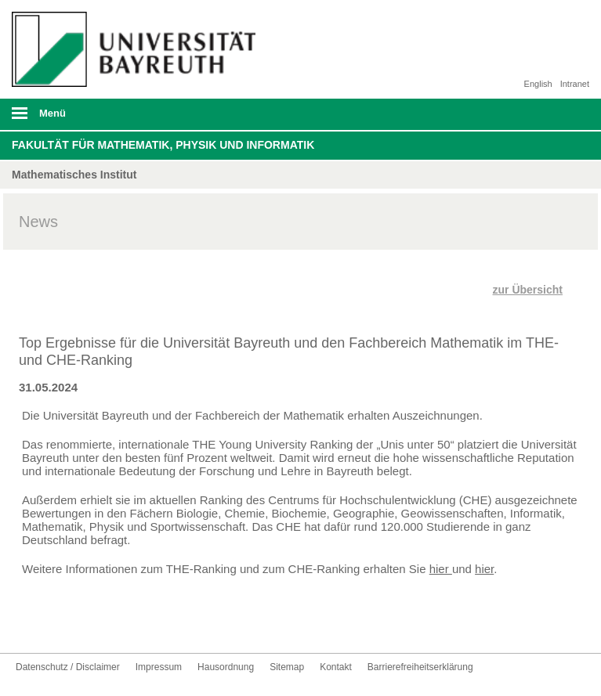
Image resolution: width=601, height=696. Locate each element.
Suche (532, 114)
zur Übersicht (528, 289)
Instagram (78, 623)
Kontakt (128, 623)
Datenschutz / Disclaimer (68, 667)
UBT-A (103, 623)
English (538, 83)
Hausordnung (225, 667)
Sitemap (287, 667)
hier (440, 568)
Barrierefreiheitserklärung (420, 667)
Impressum (159, 667)
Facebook (28, 623)
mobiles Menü (132, 118)
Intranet (574, 83)
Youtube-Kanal (53, 623)
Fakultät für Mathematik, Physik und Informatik (163, 145)
